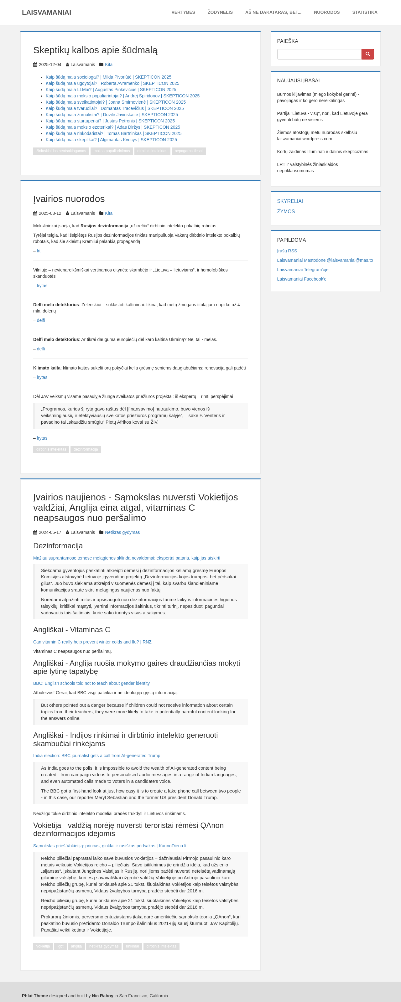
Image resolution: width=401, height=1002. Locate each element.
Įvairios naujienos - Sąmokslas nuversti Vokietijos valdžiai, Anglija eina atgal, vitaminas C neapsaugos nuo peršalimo (135, 507)
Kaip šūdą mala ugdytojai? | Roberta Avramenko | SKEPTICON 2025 (112, 83)
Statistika (365, 12)
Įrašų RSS (287, 250)
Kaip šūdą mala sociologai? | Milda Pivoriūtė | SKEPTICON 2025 (108, 77)
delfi (41, 320)
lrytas (42, 285)
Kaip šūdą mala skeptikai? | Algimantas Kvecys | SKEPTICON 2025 (111, 139)
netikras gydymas (103, 946)
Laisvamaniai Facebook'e (302, 278)
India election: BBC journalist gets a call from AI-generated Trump (96, 755)
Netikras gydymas (122, 532)
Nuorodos (327, 12)
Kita (108, 64)
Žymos (286, 211)
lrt (39, 250)
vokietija (43, 946)
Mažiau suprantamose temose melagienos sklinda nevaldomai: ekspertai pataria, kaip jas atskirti (126, 557)
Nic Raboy (102, 995)
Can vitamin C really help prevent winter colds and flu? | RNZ (92, 641)
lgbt (60, 946)
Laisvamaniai (46, 12)
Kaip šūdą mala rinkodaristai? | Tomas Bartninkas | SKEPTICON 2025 (113, 133)
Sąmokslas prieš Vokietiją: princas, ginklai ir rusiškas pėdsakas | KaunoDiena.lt (109, 845)
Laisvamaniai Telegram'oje (303, 269)
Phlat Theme (35, 995)
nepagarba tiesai (189, 151)
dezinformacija (86, 449)
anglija (76, 946)
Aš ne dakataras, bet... (273, 12)
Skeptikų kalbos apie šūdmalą (95, 50)
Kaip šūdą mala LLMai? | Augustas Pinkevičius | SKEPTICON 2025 (111, 89)
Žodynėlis (220, 12)
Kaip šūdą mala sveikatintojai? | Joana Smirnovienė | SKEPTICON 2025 (116, 102)
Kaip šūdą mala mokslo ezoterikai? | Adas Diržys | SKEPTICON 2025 (113, 127)
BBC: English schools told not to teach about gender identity (91, 683)
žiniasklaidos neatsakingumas (61, 151)
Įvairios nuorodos (69, 199)
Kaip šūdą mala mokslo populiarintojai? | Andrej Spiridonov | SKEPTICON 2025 (123, 95)
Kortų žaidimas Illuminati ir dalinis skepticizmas (322, 151)
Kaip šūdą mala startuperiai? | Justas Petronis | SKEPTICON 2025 (110, 120)
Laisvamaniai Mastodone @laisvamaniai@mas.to (325, 260)
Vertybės (183, 12)
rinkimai (132, 946)
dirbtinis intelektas (152, 151)
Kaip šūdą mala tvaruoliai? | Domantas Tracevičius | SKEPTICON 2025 (115, 108)
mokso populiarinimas (112, 151)
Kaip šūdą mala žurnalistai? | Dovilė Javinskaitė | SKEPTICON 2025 (112, 114)
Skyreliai (290, 201)
